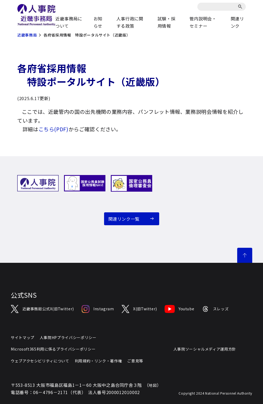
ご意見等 (135, 360)
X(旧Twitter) (139, 309)
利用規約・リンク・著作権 (98, 360)
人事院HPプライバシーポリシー (68, 337)
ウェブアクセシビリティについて (40, 360)
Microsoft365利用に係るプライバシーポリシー (53, 349)
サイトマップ (22, 337)
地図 (153, 385)
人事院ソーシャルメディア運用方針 (204, 349)
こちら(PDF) (53, 129)
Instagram (97, 309)
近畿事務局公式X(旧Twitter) (42, 309)
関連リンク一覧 (124, 219)
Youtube (179, 309)
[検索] (241, 7)
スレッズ (215, 309)
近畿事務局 (27, 35)
